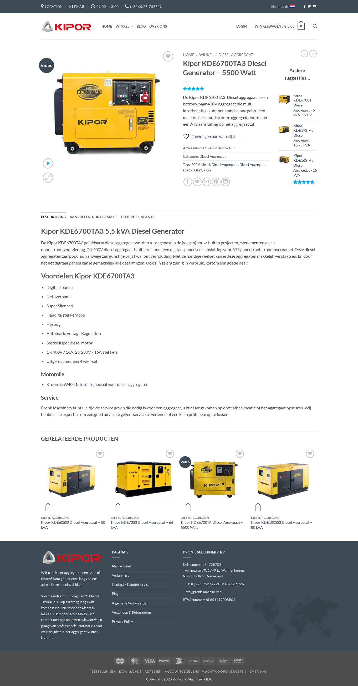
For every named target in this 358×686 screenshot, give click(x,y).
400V (195, 164)
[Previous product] (313, 53)
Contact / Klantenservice (131, 584)
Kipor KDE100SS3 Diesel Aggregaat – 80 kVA (281, 525)
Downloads (130, 671)
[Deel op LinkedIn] (225, 181)
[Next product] (304, 53)
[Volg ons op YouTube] (314, 6)
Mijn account (121, 566)
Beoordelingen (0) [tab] (138, 217)
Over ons (158, 26)
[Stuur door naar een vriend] (206, 181)
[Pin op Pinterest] (216, 181)
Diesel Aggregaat (235, 55)
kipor (207, 170)
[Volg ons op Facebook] (304, 6)
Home (106, 26)
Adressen (153, 671)
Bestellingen (103, 671)
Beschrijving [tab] (53, 217)
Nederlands (285, 6)
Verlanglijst (120, 575)
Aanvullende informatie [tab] (93, 217)
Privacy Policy (122, 621)
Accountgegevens (182, 671)
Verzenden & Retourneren (131, 612)
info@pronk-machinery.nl (203, 592)
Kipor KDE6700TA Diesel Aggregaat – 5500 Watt (212, 525)
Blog (141, 26)
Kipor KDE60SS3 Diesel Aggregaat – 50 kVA (73, 525)
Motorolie (82, 384)
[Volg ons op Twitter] (309, 6)
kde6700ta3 (192, 170)
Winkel (124, 26)
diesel (205, 164)
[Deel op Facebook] (187, 181)
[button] (241, 26)
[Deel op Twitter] (197, 181)
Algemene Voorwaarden (130, 603)
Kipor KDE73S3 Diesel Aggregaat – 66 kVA (142, 525)
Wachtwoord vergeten (224, 671)
